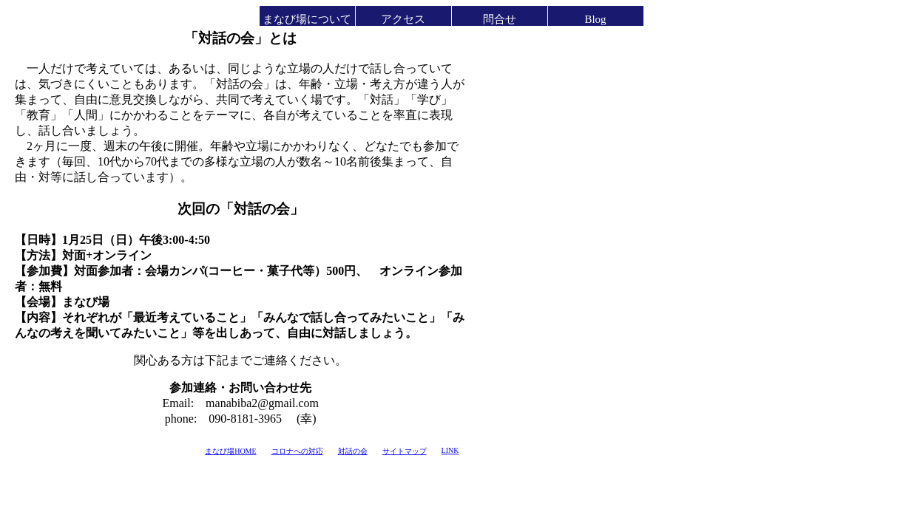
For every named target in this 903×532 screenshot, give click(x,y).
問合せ (499, 19)
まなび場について (307, 19)
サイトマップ (404, 451)
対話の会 (353, 451)
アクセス (403, 19)
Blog (595, 19)
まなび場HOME (230, 451)
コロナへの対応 (297, 451)
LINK (450, 450)
